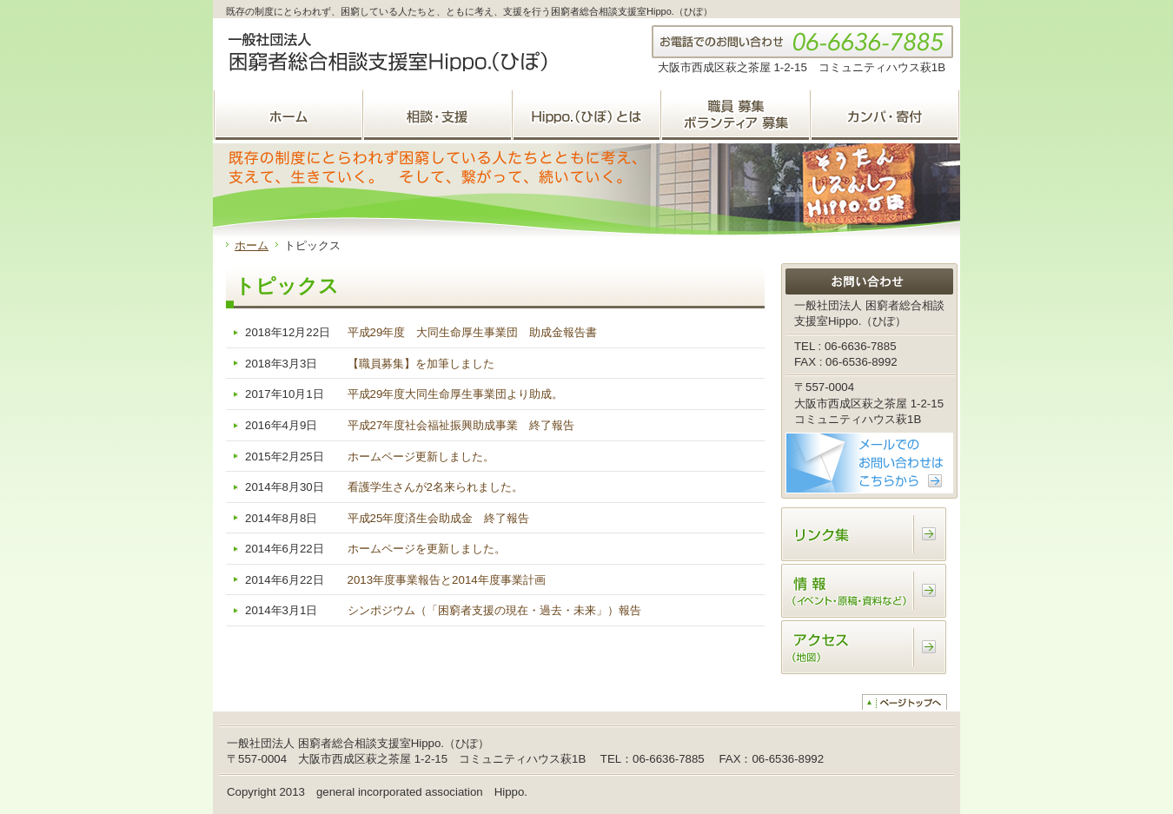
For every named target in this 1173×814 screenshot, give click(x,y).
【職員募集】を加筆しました (421, 363)
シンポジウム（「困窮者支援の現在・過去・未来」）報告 (494, 610)
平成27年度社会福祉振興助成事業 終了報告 (461, 425)
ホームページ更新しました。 (421, 456)
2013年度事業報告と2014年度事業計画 (447, 579)
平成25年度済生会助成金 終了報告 (439, 518)
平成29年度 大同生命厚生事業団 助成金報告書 (473, 332)
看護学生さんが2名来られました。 (435, 486)
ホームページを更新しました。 (427, 548)
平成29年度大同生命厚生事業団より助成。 (456, 393)
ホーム (251, 245)
